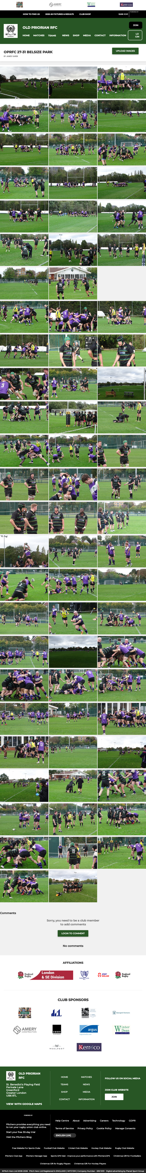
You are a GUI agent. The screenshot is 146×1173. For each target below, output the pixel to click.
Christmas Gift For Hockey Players (90, 1163)
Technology (118, 1120)
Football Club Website (54, 1148)
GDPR (132, 1120)
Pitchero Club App (13, 1156)
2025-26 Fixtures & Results (59, 14)
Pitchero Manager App (36, 1156)
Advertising (89, 1120)
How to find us (31, 14)
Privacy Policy (85, 1128)
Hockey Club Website (101, 1148)
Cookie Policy (104, 1128)
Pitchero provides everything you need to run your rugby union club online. (28, 1126)
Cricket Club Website (78, 1148)
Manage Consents (125, 1128)
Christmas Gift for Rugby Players (55, 1163)
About (76, 1120)
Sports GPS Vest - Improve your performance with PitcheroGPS (80, 1156)
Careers (104, 1120)
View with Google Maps (24, 1104)
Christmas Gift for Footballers (127, 1156)
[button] (26, 36)
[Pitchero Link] (136, 15)
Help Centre (62, 1120)
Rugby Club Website (124, 1148)
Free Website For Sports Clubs (26, 1148)
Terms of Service (64, 1128)
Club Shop (85, 14)
